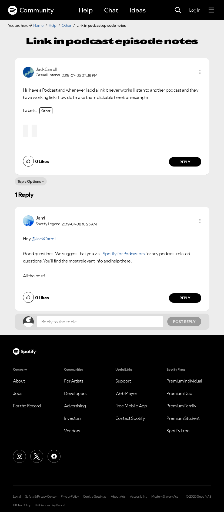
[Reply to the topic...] (100, 321)
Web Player (126, 393)
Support (123, 381)
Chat (111, 10)
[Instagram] (19, 456)
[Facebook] (54, 456)
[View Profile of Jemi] (40, 218)
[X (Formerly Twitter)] (36, 456)
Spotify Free (178, 431)
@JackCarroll (44, 239)
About (19, 381)
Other (66, 25)
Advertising (75, 406)
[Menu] (211, 10)
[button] (200, 72)
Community (31, 10)
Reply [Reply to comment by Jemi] (184, 298)
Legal (17, 496)
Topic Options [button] (29, 181)
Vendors (72, 431)
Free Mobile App (131, 406)
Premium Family (181, 406)
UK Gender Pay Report (50, 505)
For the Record (27, 406)
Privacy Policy (70, 496)
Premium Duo (179, 393)
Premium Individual (184, 381)
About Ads (118, 496)
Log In (194, 10)
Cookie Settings (94, 496)
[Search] (177, 10)
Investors (73, 418)
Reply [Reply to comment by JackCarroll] (184, 162)
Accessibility (138, 496)
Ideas (137, 10)
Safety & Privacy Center (41, 496)
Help (86, 10)
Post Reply (184, 321)
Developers (75, 393)
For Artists (73, 381)
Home (38, 25)
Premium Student (183, 418)
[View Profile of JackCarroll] (46, 69)
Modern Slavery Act (164, 496)
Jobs (17, 393)
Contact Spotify (130, 418)
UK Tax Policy (22, 505)
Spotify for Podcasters (124, 254)
